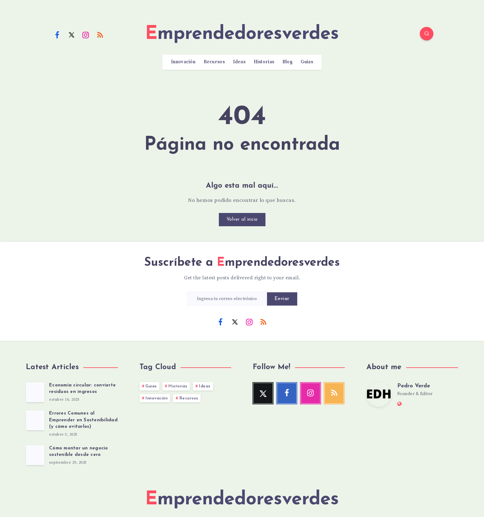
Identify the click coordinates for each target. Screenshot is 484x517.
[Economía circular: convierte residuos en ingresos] (35, 392)
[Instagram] (86, 34)
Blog (287, 62)
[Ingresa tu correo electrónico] (227, 299)
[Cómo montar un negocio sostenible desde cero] (35, 455)
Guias (307, 62)
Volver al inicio (242, 219)
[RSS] (100, 34)
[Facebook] (57, 34)
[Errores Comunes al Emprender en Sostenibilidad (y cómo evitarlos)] (35, 420)
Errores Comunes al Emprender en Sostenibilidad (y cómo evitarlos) (83, 420)
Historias (264, 62)
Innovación (183, 62)
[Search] (426, 33)
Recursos (214, 62)
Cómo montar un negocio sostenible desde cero (78, 451)
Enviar (282, 299)
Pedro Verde (413, 386)
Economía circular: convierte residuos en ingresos (82, 388)
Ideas (239, 62)
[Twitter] (71, 34)
